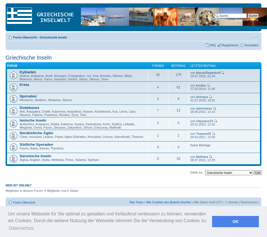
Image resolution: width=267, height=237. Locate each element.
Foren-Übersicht (25, 37)
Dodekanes (29, 108)
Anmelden (252, 45)
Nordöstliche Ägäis (36, 133)
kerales (201, 85)
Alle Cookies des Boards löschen (168, 202)
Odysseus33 (204, 121)
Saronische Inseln (35, 156)
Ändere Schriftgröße (254, 36)
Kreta (24, 85)
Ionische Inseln (33, 120)
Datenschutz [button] (21, 228)
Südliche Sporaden (36, 144)
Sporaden (28, 96)
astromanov (204, 108)
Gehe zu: (196, 172)
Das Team (136, 202)
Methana (202, 156)
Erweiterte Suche (247, 20)
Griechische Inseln (53, 37)
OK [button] (236, 221)
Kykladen (28, 72)
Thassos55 (203, 133)
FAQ (213, 45)
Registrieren (230, 45)
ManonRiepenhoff (208, 72)
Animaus (202, 97)
